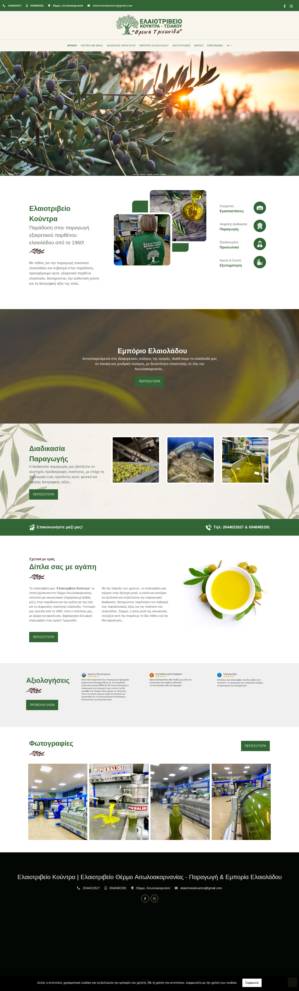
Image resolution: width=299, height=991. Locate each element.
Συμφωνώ (252, 982)
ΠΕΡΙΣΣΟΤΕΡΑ (149, 381)
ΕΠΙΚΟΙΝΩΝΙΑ (215, 45)
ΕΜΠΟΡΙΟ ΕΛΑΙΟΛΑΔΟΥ (154, 45)
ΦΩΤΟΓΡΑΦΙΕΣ (181, 45)
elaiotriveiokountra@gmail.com (112, 5)
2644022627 (14, 5)
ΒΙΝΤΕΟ (198, 45)
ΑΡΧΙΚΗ (72, 45)
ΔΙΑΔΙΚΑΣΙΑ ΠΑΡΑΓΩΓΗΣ (121, 45)
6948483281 (37, 5)
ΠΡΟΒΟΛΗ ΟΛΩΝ (42, 704)
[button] (22, 113)
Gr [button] (228, 45)
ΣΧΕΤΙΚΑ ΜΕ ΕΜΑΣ (92, 45)
